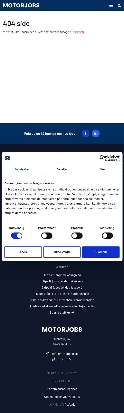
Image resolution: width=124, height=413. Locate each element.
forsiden (78, 32)
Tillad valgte (62, 252)
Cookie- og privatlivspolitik (62, 396)
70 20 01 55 (65, 359)
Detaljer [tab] (62, 169)
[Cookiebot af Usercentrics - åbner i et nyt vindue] (102, 158)
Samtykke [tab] (22, 169)
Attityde (70, 404)
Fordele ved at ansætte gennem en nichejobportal (62, 306)
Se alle (62, 312)
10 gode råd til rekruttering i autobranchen (62, 293)
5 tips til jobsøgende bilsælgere (62, 287)
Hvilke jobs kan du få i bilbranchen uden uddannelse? (62, 300)
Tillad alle (101, 252)
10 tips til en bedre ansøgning (62, 275)
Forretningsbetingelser (62, 389)
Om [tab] (102, 169)
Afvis (23, 252)
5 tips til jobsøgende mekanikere (62, 281)
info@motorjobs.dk (65, 353)
